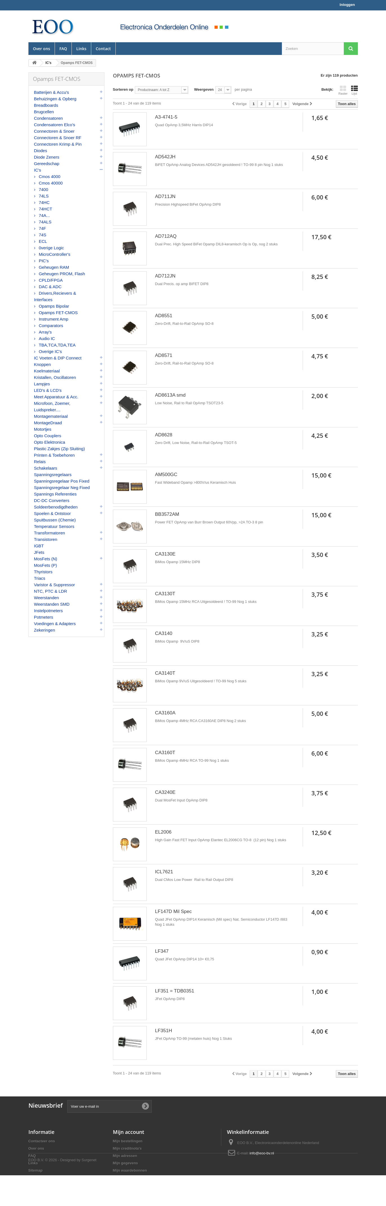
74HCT (45, 208)
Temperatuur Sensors (54, 526)
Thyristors (43, 571)
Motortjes (43, 429)
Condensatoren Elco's (54, 124)
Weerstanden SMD (52, 604)
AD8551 (163, 315)
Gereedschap (46, 163)
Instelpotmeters (48, 610)
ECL (42, 241)
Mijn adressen (125, 1156)
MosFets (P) (45, 565)
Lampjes (42, 383)
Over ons (41, 48)
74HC (44, 202)
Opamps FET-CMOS (58, 312)
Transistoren (45, 539)
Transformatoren (49, 532)
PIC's (43, 260)
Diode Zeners (46, 157)
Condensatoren (48, 118)
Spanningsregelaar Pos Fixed (62, 481)
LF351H (163, 1030)
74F (42, 228)
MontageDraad (48, 422)
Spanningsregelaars (53, 474)
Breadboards (46, 105)
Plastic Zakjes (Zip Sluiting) (59, 448)
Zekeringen (44, 630)
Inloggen (347, 5)
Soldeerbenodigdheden (56, 507)
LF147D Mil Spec (173, 911)
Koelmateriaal (47, 370)
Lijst (354, 90)
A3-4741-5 (166, 117)
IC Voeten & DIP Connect (58, 358)
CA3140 (163, 633)
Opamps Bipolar (53, 306)
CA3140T (165, 673)
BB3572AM (167, 514)
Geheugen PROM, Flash (61, 273)
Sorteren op (123, 89)
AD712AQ (166, 236)
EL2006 (163, 832)
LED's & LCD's (48, 390)
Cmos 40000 (50, 183)
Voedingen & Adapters (55, 623)
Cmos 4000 (49, 176)
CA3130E (165, 554)
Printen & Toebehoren (54, 455)
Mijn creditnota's (127, 1148)
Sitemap (35, 1170)
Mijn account (128, 1132)
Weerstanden (46, 597)
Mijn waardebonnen (130, 1170)
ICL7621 (164, 871)
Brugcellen (44, 111)
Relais (40, 461)
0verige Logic (51, 247)
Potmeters (43, 617)
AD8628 (163, 434)
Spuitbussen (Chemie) (55, 520)
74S (42, 234)
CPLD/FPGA (50, 280)
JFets (39, 552)
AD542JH (165, 156)
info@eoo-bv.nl (262, 1153)
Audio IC (46, 338)
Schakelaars (45, 468)
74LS (43, 196)
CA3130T (165, 593)
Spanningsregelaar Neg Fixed (62, 487)
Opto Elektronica (49, 442)
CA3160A (165, 713)
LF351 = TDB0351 (174, 991)
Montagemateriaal (51, 416)
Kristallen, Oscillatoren (55, 377)
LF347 (162, 951)
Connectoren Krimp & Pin (58, 144)
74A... (44, 215)
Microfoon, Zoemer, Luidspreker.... (52, 406)
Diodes (40, 150)
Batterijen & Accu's (51, 92)
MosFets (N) (45, 558)
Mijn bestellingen (127, 1141)
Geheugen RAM (53, 267)
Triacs (39, 578)
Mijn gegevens (125, 1163)
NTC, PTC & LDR (50, 591)
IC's (37, 170)
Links (81, 48)
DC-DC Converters (52, 500)
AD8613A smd (170, 395)
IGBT (39, 545)
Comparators (50, 325)
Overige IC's (50, 351)
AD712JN (165, 276)
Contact (103, 48)
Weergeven (203, 89)
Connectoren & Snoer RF (57, 137)
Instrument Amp (53, 319)
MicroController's (54, 254)
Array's (45, 332)
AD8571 (163, 355)
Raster (342, 90)
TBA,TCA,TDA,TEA (57, 345)
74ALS (45, 221)
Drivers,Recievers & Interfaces (55, 296)
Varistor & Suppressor (54, 584)
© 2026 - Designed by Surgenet (70, 1191)
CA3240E (165, 792)
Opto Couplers (47, 435)
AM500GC (166, 474)
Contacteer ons (41, 1141)
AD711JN (165, 196)
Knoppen (42, 364)
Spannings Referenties (55, 494)
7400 (43, 189)
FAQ (63, 48)
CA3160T (165, 752)
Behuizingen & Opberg (55, 98)
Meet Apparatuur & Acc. (56, 396)
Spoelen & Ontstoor (52, 513)
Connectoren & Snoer (54, 131)
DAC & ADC (50, 286)
